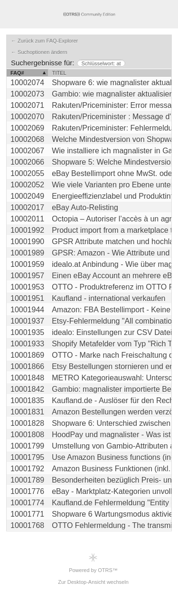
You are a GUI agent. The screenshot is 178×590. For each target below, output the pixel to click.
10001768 (27, 525)
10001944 (27, 310)
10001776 (27, 491)
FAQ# (17, 73)
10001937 (27, 321)
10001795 (27, 457)
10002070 (27, 117)
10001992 (27, 230)
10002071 (27, 105)
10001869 (27, 355)
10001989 (27, 253)
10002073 (27, 94)
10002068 (27, 139)
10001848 (27, 378)
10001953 (27, 287)
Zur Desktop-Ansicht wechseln (93, 582)
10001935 (27, 332)
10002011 (27, 219)
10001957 (27, 276)
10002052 (27, 185)
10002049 (27, 196)
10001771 (27, 514)
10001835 (27, 400)
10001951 (27, 298)
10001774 (27, 503)
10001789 (27, 480)
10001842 (27, 389)
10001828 (27, 423)
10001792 (27, 469)
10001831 (27, 412)
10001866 (27, 366)
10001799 (27, 446)
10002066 (27, 162)
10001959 (27, 264)
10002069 (27, 128)
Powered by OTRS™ (93, 563)
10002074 (27, 83)
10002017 (27, 207)
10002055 (27, 173)
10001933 (27, 344)
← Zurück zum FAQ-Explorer (44, 41)
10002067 (27, 151)
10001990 (27, 242)
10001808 (27, 435)
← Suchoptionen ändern (39, 52)
